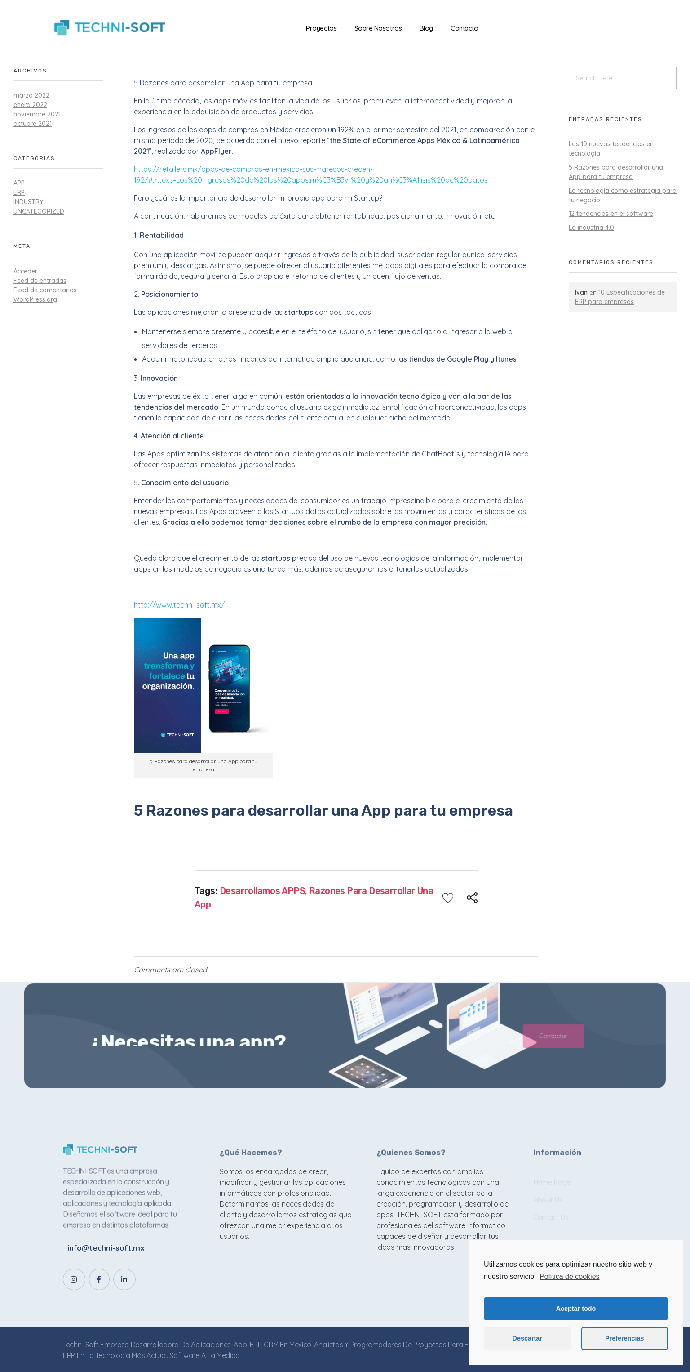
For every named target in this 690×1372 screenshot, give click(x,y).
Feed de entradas (39, 281)
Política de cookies (569, 1276)
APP (19, 183)
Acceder (25, 271)
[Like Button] (447, 897)
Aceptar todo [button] (576, 1308)
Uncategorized (38, 211)
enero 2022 (30, 105)
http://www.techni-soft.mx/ (179, 604)
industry (28, 202)
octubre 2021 (32, 124)
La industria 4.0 (591, 227)
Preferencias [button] (624, 1338)
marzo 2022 (31, 95)
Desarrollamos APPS (262, 890)
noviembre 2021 (37, 114)
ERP (19, 192)
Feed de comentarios (45, 290)
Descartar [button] (527, 1338)
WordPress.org (35, 299)
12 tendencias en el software (611, 214)
